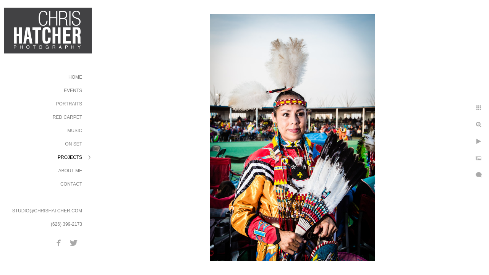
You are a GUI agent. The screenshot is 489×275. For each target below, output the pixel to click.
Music (74, 130)
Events (73, 90)
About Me (70, 170)
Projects (70, 157)
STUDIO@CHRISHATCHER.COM (47, 211)
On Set (73, 144)
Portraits (69, 104)
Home (75, 77)
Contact (71, 184)
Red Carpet (67, 117)
